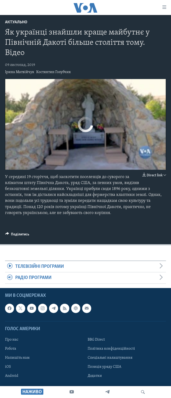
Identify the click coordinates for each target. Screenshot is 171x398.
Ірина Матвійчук (19, 72)
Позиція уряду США (104, 367)
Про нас (11, 340)
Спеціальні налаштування (110, 358)
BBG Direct (96, 340)
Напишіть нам (17, 358)
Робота (10, 349)
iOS (8, 367)
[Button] (17, 235)
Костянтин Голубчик (53, 72)
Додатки (95, 376)
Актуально (16, 22)
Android (11, 376)
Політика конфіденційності (111, 349)
